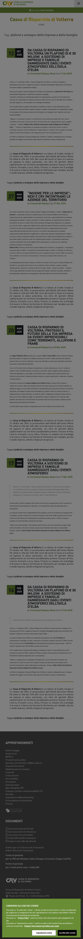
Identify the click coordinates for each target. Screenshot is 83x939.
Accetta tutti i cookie (67, 932)
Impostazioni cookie (44, 932)
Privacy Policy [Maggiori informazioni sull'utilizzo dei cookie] (23, 918)
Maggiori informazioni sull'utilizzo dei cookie (41, 926)
